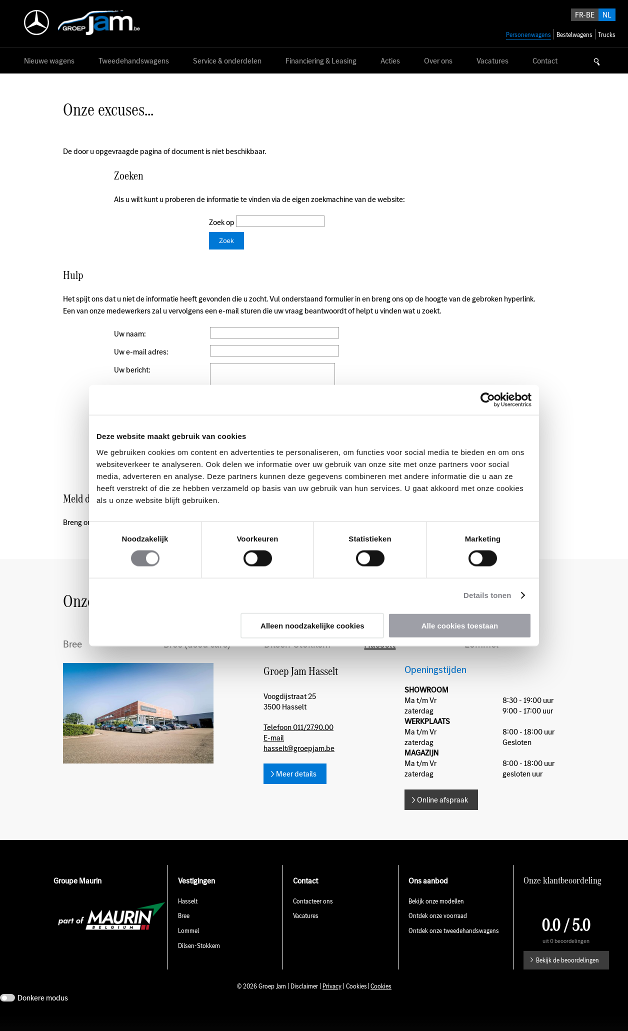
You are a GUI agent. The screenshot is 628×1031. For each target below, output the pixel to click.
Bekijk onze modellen (436, 916)
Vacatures (305, 930)
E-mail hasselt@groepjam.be (299, 758)
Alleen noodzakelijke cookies (312, 625)
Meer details (296, 789)
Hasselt (380, 659)
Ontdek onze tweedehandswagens (454, 946)
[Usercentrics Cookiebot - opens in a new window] (488, 400)
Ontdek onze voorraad (437, 930)
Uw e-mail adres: (141, 351)
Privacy (332, 1001)
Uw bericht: (132, 369)
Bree (72, 659)
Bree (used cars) (197, 659)
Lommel (481, 659)
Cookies (381, 1001)
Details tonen (487, 595)
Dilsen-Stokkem (297, 659)
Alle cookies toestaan (460, 625)
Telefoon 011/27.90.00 (299, 742)
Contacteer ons (313, 916)
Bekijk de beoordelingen (567, 975)
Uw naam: (130, 333)
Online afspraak (442, 815)
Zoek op (222, 222)
